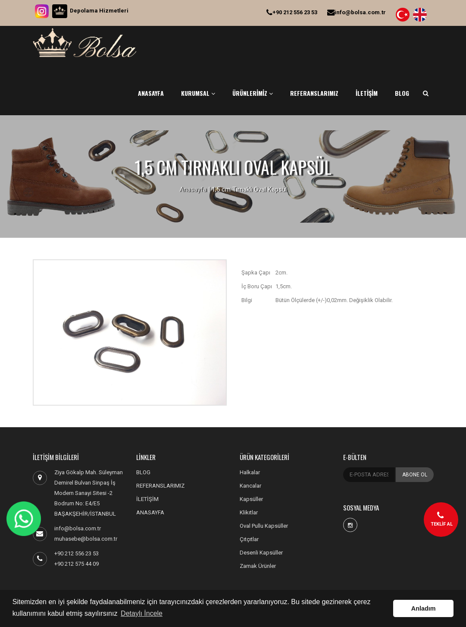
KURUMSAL (198, 93)
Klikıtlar (249, 512)
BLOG (402, 93)
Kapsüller (251, 499)
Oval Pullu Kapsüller (264, 526)
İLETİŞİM (367, 93)
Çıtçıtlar (249, 539)
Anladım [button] (423, 608)
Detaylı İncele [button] (142, 613)
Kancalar (250, 485)
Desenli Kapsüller (261, 552)
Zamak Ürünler (258, 566)
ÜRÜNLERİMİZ (252, 93)
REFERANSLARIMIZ (314, 93)
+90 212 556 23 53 (291, 12)
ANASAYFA (151, 93)
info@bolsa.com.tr (356, 12)
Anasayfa (192, 189)
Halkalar (250, 472)
